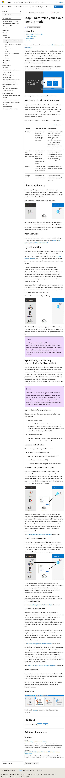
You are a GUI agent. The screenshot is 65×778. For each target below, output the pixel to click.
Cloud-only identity (31, 36)
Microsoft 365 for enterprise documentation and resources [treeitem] (11, 22)
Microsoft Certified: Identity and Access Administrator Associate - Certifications (42, 752)
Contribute (29, 774)
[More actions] (62, 12)
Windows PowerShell (41, 243)
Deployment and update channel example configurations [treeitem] (11, 81)
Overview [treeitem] (7, 37)
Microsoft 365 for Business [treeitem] (10, 109)
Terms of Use (4, 777)
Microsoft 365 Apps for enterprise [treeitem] (12, 70)
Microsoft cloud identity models (34, 34)
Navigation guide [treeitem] (7, 106)
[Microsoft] (3, 2)
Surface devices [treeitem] (7, 72)
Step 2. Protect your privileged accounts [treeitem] (13, 45)
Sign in (61, 2)
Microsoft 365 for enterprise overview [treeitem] (10, 27)
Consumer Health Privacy (48, 774)
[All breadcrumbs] (26, 12)
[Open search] (57, 2)
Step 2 (35, 710)
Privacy (36, 774)
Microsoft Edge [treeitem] (7, 77)
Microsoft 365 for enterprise (36, 12)
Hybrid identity (30, 38)
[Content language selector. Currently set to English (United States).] (9, 770)
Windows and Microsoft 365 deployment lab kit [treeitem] (10, 90)
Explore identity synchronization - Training (36, 742)
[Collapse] (21, 11)
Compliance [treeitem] (6, 60)
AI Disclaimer (4, 774)
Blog (22, 774)
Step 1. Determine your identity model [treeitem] (13, 41)
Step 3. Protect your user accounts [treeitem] (11, 50)
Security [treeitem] (5, 63)
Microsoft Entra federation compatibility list (42, 665)
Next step (28, 41)
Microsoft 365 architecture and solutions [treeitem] (11, 96)
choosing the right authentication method (39, 534)
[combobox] (11, 15)
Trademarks (13, 777)
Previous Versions (14, 774)
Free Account (58, 7)
